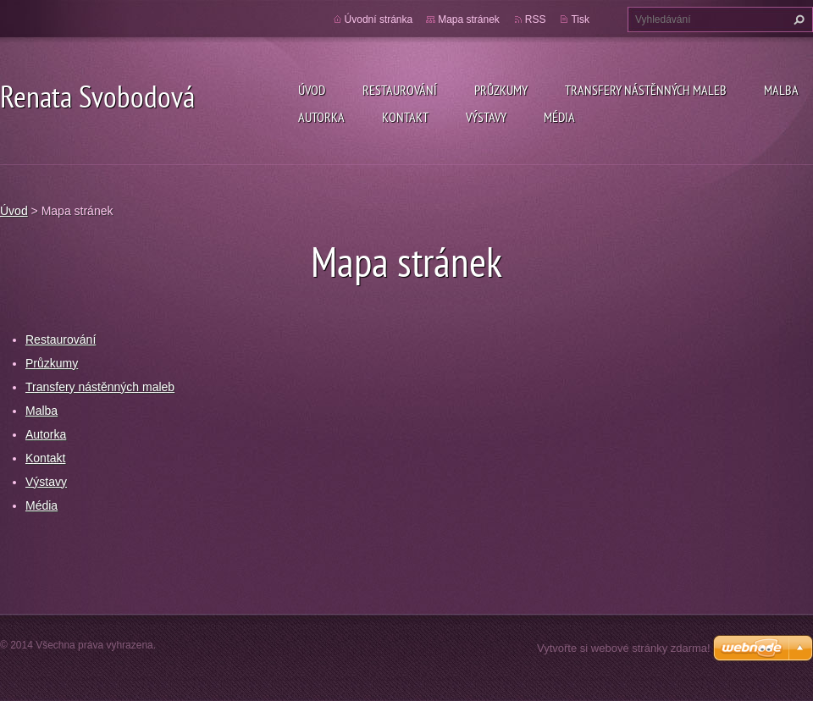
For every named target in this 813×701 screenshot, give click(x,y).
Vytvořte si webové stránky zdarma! (624, 648)
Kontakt (405, 116)
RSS (535, 19)
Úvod (311, 89)
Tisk (580, 19)
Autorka (321, 116)
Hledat (797, 19)
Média (559, 116)
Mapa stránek (469, 19)
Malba (781, 89)
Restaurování (399, 89)
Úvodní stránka (379, 19)
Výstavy (486, 116)
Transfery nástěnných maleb (646, 89)
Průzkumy (501, 89)
